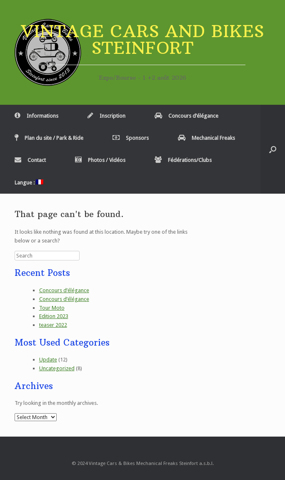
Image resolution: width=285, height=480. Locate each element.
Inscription (106, 116)
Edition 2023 (53, 316)
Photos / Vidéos (100, 160)
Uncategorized (57, 368)
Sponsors (130, 138)
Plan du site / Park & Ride (49, 138)
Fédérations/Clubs (183, 160)
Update (48, 359)
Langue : (29, 182)
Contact (30, 160)
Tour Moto (52, 308)
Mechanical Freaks (206, 138)
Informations (36, 116)
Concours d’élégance (186, 116)
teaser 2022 (53, 325)
